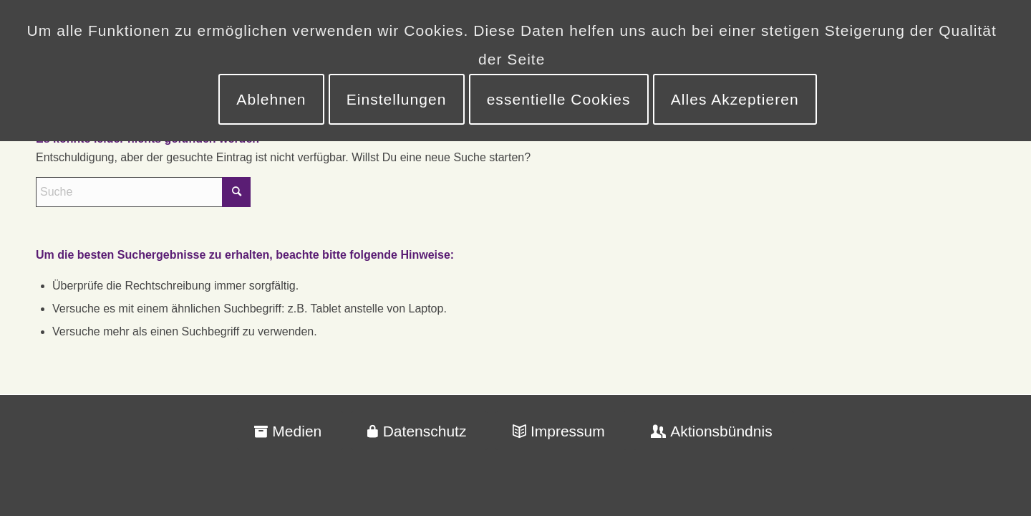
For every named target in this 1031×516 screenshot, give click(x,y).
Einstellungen (397, 99)
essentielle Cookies (559, 99)
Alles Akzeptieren (735, 99)
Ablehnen (271, 99)
